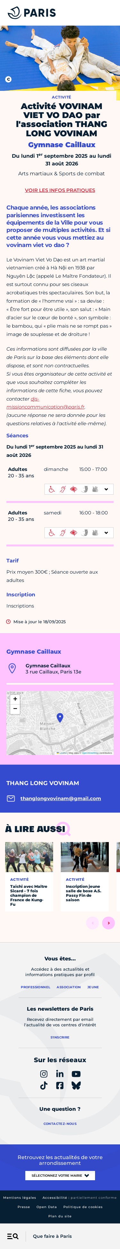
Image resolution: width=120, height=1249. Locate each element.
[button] (60, 718)
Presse (24, 1207)
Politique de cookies (83, 1207)
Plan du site (60, 1216)
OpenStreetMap (90, 753)
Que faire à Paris (52, 1236)
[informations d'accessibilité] (79, 489)
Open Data (46, 1207)
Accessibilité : (80, 1198)
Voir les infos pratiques (60, 190)
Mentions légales (19, 1198)
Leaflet (62, 753)
